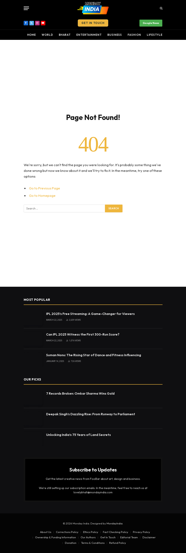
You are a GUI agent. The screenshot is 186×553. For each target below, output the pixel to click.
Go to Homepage (42, 195)
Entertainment (89, 34)
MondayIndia (115, 523)
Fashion (134, 34)
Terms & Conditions (93, 542)
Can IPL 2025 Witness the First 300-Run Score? (82, 334)
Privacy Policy (141, 532)
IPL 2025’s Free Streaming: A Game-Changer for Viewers (90, 314)
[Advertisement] (93, 75)
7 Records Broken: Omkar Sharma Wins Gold (80, 393)
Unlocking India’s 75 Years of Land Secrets (78, 435)
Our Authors (88, 537)
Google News (151, 23)
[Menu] (26, 8)
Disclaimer (149, 537)
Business (114, 34)
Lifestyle (155, 34)
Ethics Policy (90, 532)
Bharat (65, 34)
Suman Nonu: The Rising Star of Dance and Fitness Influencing (93, 355)
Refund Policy (117, 542)
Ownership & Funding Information (55, 537)
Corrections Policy (67, 532)
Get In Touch (93, 23)
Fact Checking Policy (115, 532)
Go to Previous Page (44, 188)
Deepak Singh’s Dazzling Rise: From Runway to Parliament (90, 414)
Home (31, 34)
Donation (70, 542)
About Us (45, 532)
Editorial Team (129, 537)
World (47, 34)
